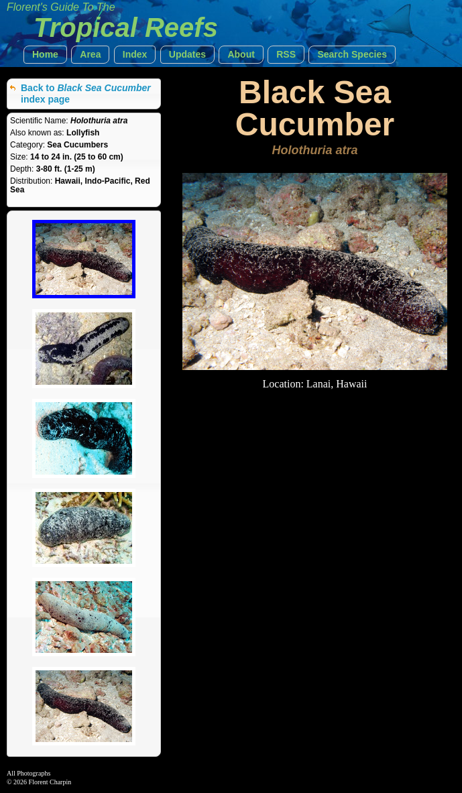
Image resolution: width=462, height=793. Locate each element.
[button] (45, 55)
